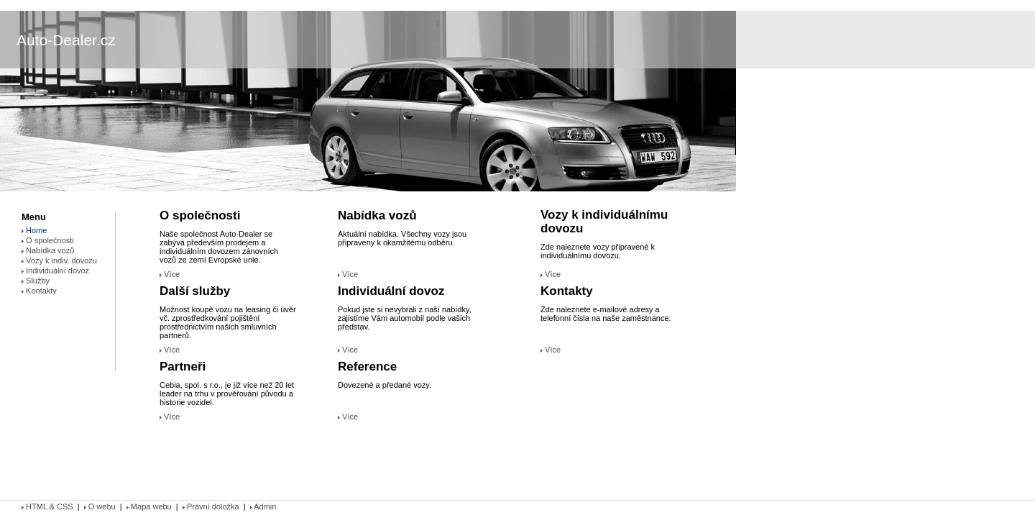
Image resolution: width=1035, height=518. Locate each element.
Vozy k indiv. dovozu (59, 260)
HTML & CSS (48, 506)
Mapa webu (149, 506)
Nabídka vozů (377, 215)
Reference (367, 366)
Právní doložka (211, 506)
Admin (263, 506)
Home (34, 230)
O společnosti (200, 215)
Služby (36, 280)
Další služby (195, 291)
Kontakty (566, 291)
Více (170, 274)
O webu (100, 506)
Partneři (183, 366)
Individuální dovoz (391, 291)
